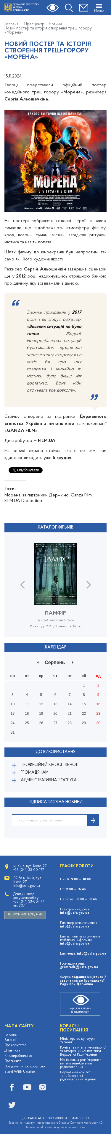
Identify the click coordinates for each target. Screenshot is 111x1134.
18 (27, 714)
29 (84, 723)
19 (41, 714)
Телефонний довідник (25, 914)
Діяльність (12, 1050)
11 (27, 704)
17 (13, 714)
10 (13, 704)
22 (84, 714)
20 (55, 714)
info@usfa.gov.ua (74, 913)
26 (41, 723)
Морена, (12, 495)
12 (41, 704)
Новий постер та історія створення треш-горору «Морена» (48, 31)
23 (98, 714)
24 (13, 723)
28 (70, 723)
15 (84, 704)
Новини (55, 24)
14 (70, 704)
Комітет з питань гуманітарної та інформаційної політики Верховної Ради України (83, 1051)
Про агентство (15, 1045)
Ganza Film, (82, 495)
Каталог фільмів (55, 527)
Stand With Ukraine (19, 1072)
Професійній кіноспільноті (49, 765)
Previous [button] (22, 584)
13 (55, 704)
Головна (11, 24)
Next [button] (88, 584)
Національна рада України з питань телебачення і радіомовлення (81, 1063)
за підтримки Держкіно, (46, 495)
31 (13, 732)
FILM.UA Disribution (23, 501)
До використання (55, 752)
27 (55, 723)
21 (70, 714)
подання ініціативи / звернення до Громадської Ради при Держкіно (83, 980)
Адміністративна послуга (49, 780)
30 (98, 723)
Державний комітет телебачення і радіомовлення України (78, 1076)
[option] (55, 590)
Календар (55, 647)
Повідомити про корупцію (24, 1066)
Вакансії (10, 1040)
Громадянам (35, 772)
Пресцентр (34, 24)
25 (27, 723)
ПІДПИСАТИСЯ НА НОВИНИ (56, 802)
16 (98, 704)
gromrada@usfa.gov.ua (79, 967)
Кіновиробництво (18, 1056)
